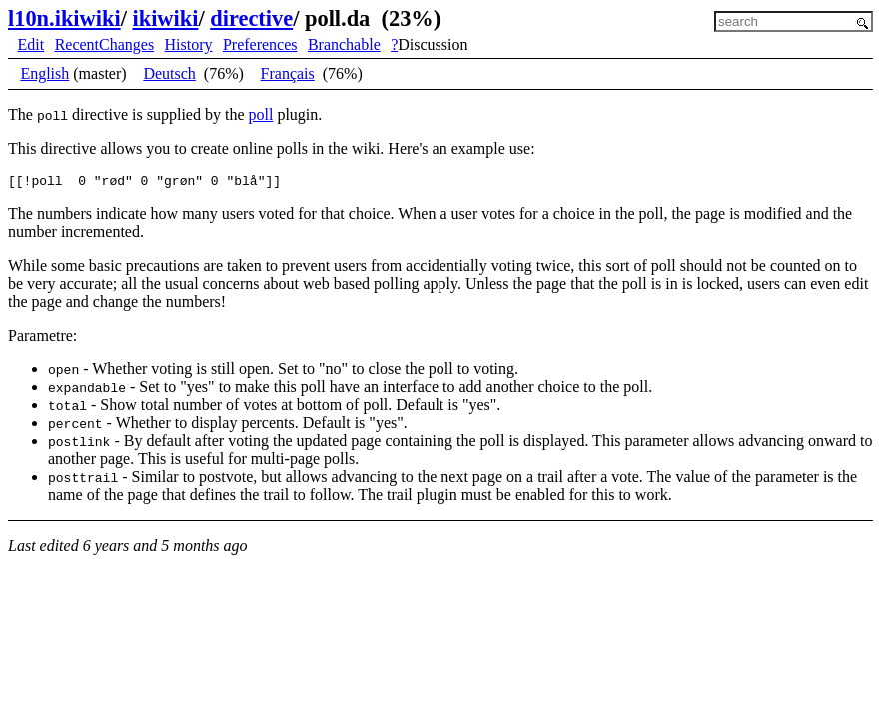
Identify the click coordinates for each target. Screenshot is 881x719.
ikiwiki (165, 18)
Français (288, 73)
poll (260, 114)
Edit (31, 44)
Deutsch (169, 73)
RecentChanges (105, 44)
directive (251, 18)
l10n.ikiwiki (64, 18)
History (189, 44)
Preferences (260, 44)
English (44, 73)
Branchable (344, 44)
